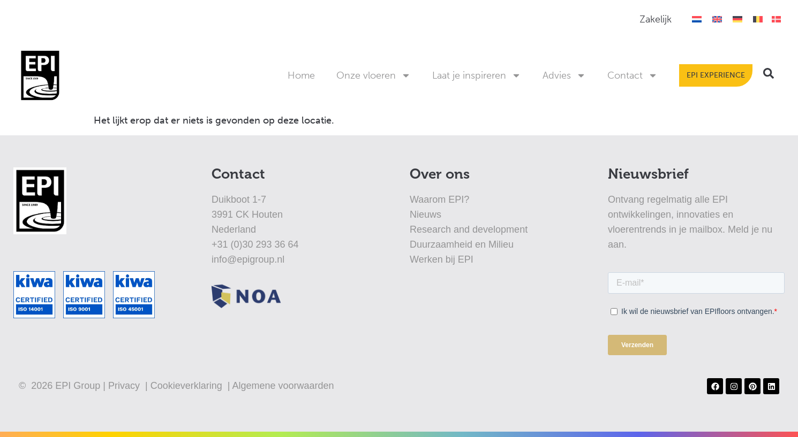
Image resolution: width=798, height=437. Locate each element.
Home (301, 75)
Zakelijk (655, 19)
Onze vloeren (373, 75)
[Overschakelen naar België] (758, 19)
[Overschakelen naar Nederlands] (697, 19)
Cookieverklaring (187, 385)
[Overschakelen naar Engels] (717, 19)
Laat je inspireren (476, 75)
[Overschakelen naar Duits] (737, 19)
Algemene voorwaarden (283, 385)
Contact (632, 75)
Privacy (125, 385)
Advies (564, 75)
